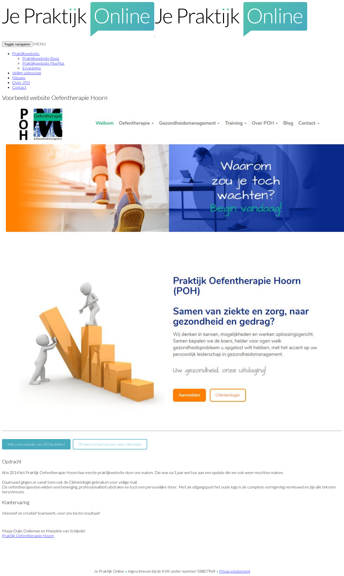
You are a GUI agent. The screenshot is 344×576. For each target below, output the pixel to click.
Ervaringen (31, 67)
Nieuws (18, 77)
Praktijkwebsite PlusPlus (43, 63)
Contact (19, 87)
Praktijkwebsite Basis (40, 58)
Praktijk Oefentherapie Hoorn (28, 535)
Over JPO (21, 82)
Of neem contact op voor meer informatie (110, 444)
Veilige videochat (26, 72)
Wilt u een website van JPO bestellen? (36, 444)
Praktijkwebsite (26, 53)
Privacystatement (234, 571)
